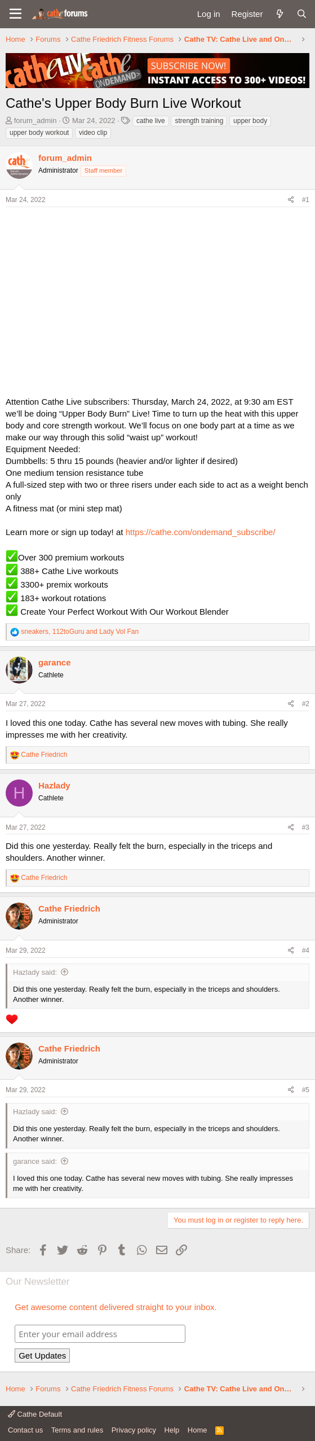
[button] (15, 14)
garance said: (35, 1161)
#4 (305, 950)
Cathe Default (35, 1414)
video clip (93, 133)
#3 (305, 827)
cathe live (150, 121)
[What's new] (279, 13)
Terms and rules (77, 1430)
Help (172, 1430)
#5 (305, 1090)
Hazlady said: (35, 972)
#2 (305, 704)
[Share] (291, 200)
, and (80, 632)
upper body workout (39, 133)
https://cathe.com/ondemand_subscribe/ (201, 532)
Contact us (25, 1430)
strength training (199, 121)
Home (197, 1430)
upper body (250, 121)
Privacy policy (134, 1430)
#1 (305, 200)
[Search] (302, 13)
